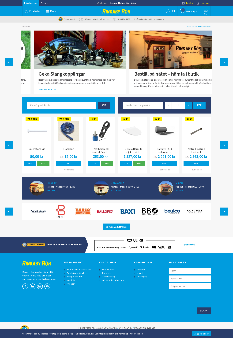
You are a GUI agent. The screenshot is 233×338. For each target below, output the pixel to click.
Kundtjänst (72, 280)
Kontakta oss (108, 269)
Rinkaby (113, 3)
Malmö (121, 3)
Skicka (203, 310)
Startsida (26, 26)
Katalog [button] (187, 3)
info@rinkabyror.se (144, 327)
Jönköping (131, 3)
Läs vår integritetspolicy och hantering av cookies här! (117, 333)
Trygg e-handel (74, 276)
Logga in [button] (203, 3)
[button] (50, 11)
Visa (30, 163)
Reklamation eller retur (113, 280)
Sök (103, 105)
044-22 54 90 (125, 327)
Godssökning (108, 276)
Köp (43, 163)
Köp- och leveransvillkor (79, 269)
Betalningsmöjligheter (78, 273)
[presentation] (193, 298)
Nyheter (71, 283)
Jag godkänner (201, 333)
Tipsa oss (106, 273)
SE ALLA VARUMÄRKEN (116, 226)
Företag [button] (44, 3)
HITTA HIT (52, 190)
